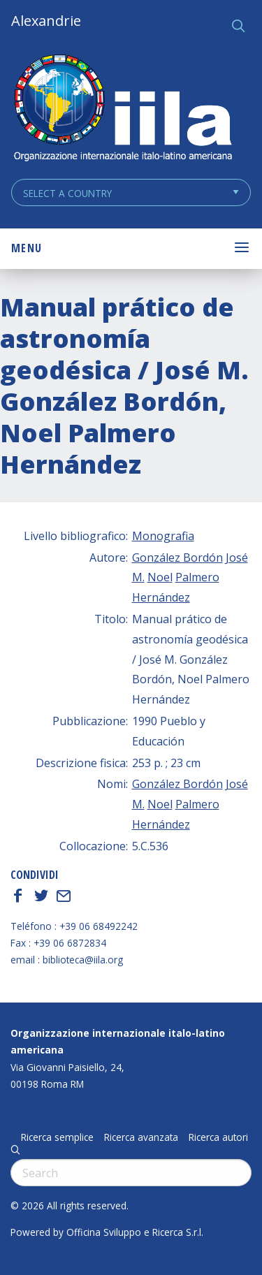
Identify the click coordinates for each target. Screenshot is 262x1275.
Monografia (163, 536)
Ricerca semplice (57, 1137)
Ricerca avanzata (141, 1137)
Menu (26, 248)
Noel (160, 577)
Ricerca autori (218, 1137)
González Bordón (177, 557)
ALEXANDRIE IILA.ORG (122, 109)
